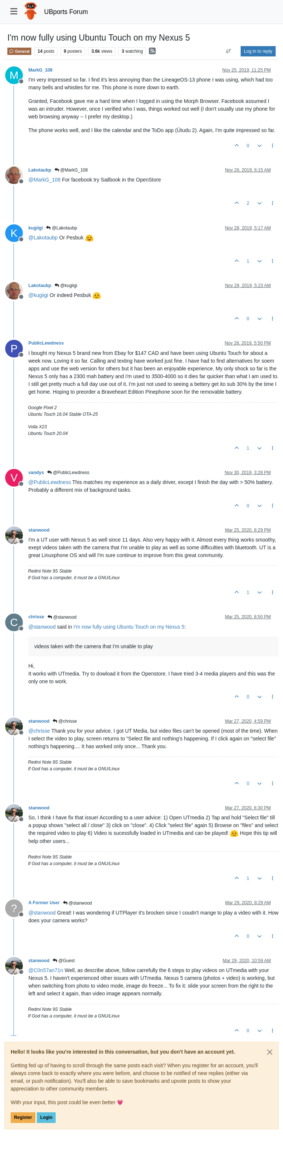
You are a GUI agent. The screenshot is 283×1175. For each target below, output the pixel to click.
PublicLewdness (46, 343)
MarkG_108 (40, 70)
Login (46, 1117)
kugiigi (35, 228)
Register (23, 1117)
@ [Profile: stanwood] (42, 627)
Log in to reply (258, 51)
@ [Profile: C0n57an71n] (45, 970)
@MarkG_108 (71, 170)
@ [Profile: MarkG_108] (44, 180)
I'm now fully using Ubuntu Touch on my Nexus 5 (128, 627)
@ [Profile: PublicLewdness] (49, 482)
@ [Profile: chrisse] (39, 731)
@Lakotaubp (61, 228)
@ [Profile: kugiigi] (38, 295)
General (19, 51)
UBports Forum (66, 11)
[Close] (269, 1052)
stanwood (38, 530)
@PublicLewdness (68, 472)
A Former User (44, 902)
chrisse (36, 616)
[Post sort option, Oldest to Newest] (229, 51)
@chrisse (65, 721)
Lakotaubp (39, 170)
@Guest (64, 960)
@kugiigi (66, 285)
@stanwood (62, 617)
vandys (36, 472)
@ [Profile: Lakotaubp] (43, 238)
